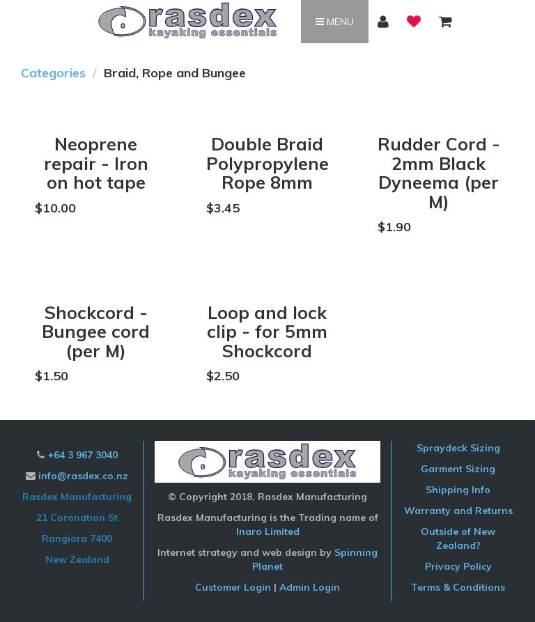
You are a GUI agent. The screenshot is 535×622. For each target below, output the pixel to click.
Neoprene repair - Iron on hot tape (96, 163)
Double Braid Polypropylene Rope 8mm (267, 163)
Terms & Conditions (458, 587)
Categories (53, 73)
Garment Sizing (458, 468)
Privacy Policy (458, 566)
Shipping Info (458, 489)
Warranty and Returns (458, 510)
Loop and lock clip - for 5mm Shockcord (267, 331)
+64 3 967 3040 (82, 455)
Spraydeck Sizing (458, 448)
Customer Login (233, 587)
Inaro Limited (268, 531)
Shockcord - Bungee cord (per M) (96, 331)
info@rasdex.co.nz (83, 475)
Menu (335, 21)
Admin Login (309, 587)
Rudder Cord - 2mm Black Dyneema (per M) (439, 172)
